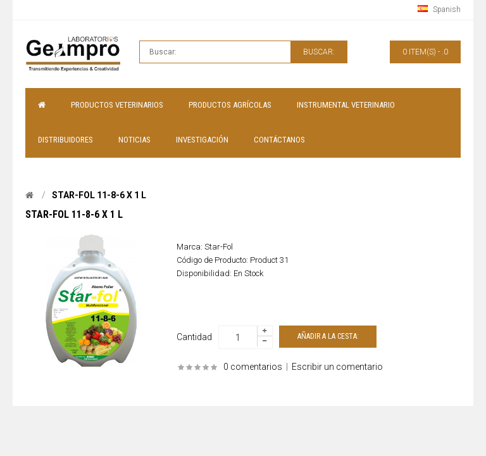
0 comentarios (252, 367)
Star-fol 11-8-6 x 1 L (99, 195)
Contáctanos (279, 139)
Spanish (439, 9)
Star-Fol (218, 246)
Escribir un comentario (337, 367)
